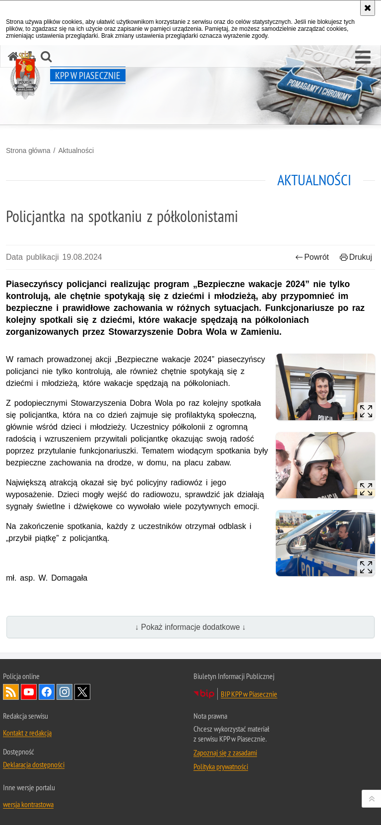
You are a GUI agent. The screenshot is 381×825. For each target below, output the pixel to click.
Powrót (312, 257)
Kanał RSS (11, 692)
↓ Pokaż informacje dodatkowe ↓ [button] (190, 627)
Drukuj (356, 257)
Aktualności (76, 150)
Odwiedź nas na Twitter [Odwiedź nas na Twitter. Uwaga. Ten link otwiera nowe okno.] (82, 692)
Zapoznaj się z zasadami (225, 752)
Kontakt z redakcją (27, 733)
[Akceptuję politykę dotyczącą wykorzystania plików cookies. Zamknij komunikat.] (367, 8)
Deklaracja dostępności (33, 764)
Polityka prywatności (220, 766)
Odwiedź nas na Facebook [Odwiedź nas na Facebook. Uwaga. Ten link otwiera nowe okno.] (47, 692)
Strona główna (28, 150)
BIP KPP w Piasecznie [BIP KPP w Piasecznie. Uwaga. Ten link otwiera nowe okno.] (249, 694)
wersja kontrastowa (28, 804)
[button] (363, 57)
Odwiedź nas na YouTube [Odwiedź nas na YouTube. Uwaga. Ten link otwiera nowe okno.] (29, 692)
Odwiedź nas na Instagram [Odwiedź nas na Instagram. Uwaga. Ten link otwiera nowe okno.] (64, 692)
